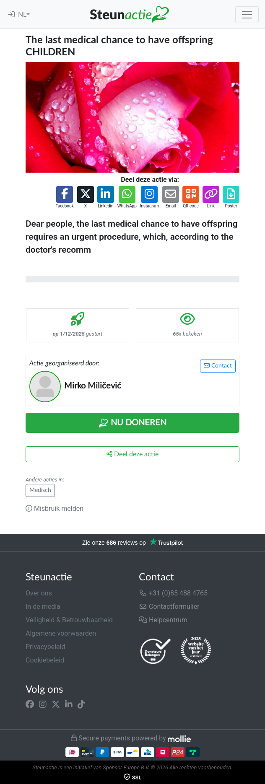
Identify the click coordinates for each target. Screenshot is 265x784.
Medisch (40, 490)
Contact (218, 365)
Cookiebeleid (45, 660)
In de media (43, 607)
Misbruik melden (54, 508)
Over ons (39, 593)
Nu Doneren (132, 423)
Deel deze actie (132, 454)
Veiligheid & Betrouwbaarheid (69, 620)
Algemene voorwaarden (61, 633)
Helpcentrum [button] (163, 620)
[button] (64, 197)
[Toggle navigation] (247, 14)
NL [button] (22, 14)
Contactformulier (169, 607)
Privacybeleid (45, 647)
